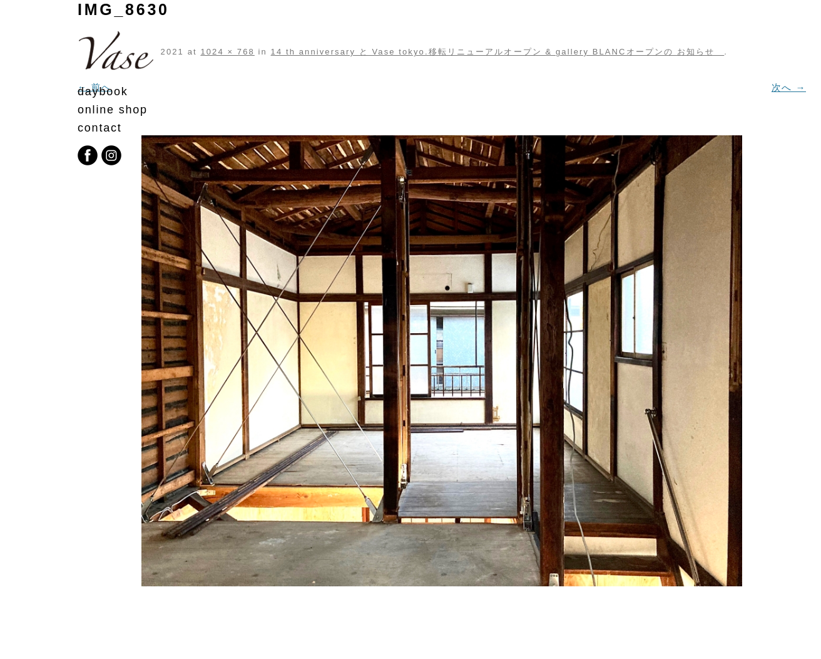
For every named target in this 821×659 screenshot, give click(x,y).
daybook (103, 91)
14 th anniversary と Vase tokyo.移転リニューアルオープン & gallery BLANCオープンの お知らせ (498, 51)
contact (100, 128)
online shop (113, 109)
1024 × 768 (227, 51)
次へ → (789, 87)
